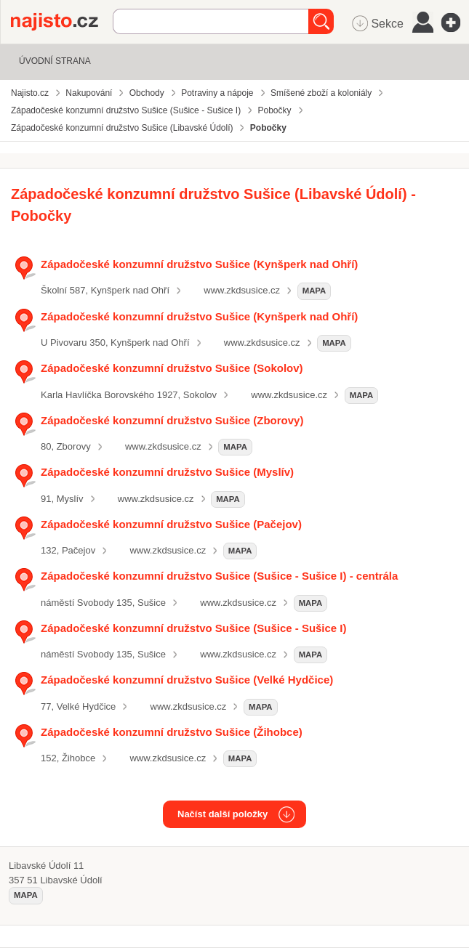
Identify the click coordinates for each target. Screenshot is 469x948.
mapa (314, 290)
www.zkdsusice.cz (242, 290)
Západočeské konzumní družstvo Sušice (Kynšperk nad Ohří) (199, 264)
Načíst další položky (222, 814)
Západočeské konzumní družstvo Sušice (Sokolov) (172, 368)
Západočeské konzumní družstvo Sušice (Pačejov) (171, 524)
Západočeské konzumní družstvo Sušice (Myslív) (167, 472)
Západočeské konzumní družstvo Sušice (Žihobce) (171, 732)
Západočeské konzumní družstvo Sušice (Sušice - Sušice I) (194, 628)
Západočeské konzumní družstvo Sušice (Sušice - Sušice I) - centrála (219, 576)
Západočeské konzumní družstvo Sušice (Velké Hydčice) (187, 679)
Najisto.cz (62, 22)
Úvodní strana (55, 61)
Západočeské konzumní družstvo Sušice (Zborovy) (172, 420)
